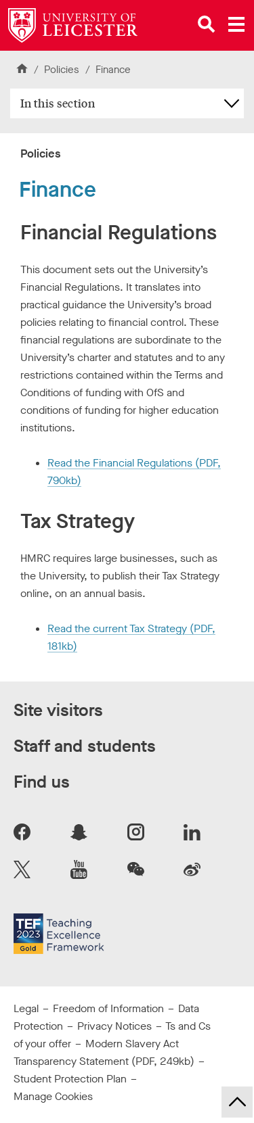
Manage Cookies (53, 1096)
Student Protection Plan (70, 1079)
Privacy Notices (114, 1026)
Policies (61, 69)
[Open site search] (206, 24)
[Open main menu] (236, 24)
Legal (26, 1008)
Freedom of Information (108, 1008)
